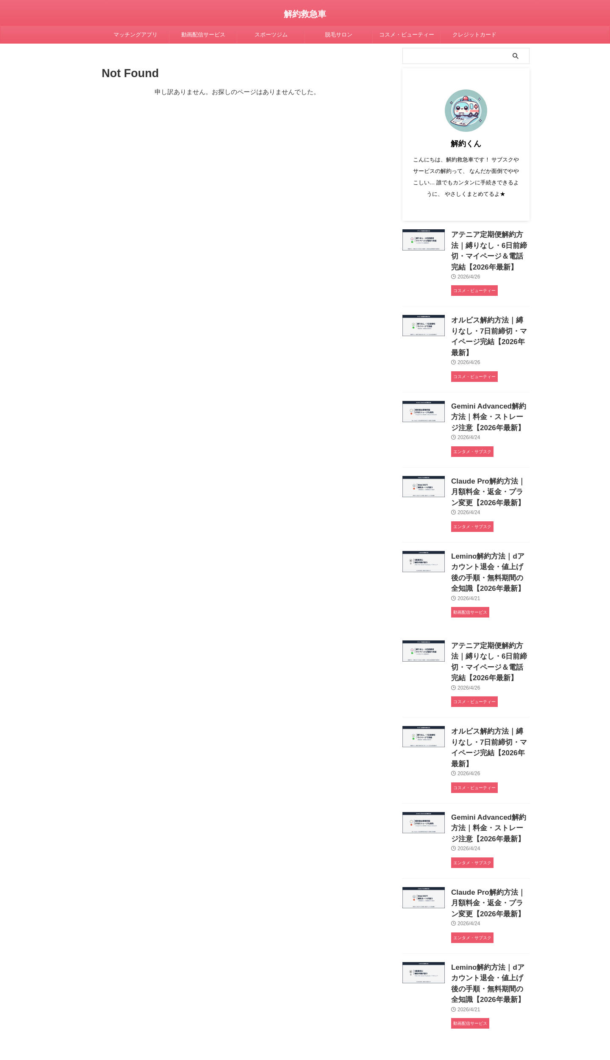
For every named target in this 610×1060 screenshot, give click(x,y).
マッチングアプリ (136, 34)
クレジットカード (474, 34)
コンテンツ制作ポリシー (282, 1012)
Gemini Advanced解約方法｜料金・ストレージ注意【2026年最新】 (488, 395)
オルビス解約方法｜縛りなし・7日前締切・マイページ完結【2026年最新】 (488, 324)
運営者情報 (405, 1012)
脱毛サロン (338, 34)
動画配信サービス (203, 34)
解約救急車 (305, 14)
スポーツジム (271, 34)
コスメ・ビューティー (406, 34)
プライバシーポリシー (217, 1012)
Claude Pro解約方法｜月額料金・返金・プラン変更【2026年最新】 (487, 466)
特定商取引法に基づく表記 (351, 1012)
